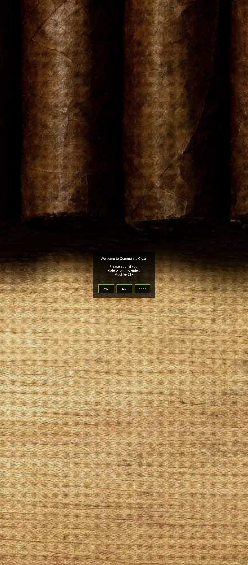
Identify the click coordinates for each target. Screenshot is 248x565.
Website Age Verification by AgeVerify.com (244, 564)
